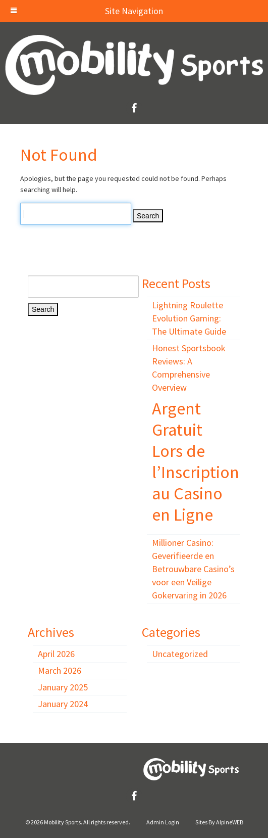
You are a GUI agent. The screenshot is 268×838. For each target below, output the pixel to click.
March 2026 (59, 670)
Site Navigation (86, 11)
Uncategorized (180, 654)
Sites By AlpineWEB (219, 822)
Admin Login (162, 822)
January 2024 (63, 704)
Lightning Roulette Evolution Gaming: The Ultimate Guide (189, 318)
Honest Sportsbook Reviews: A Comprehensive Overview (189, 367)
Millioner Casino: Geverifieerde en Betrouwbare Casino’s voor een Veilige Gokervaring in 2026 (193, 569)
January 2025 (63, 687)
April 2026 (56, 654)
